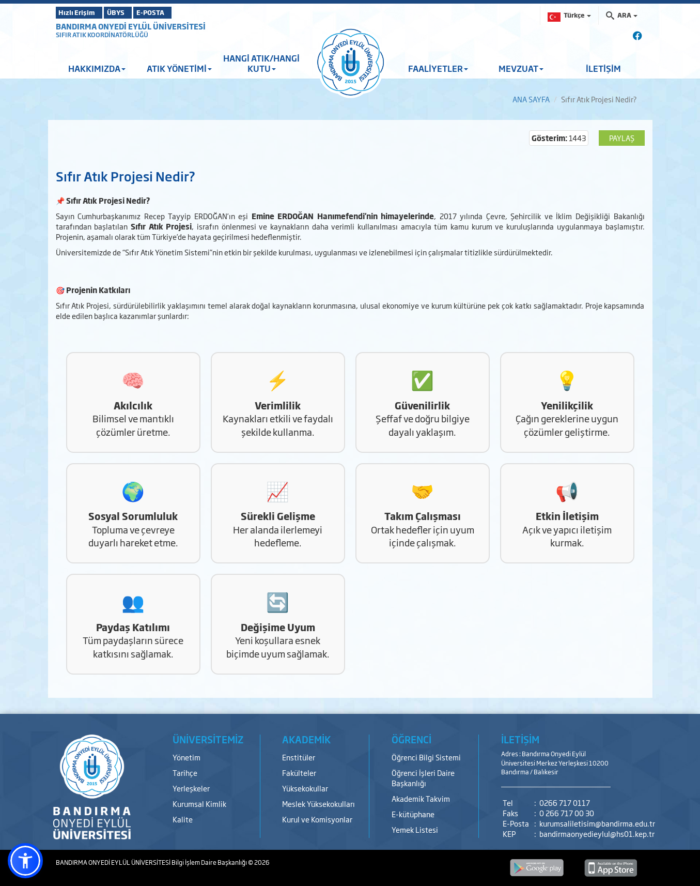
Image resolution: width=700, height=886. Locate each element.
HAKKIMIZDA (97, 68)
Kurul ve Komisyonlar (317, 819)
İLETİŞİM (603, 68)
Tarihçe (185, 772)
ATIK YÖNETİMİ (179, 68)
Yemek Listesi (415, 829)
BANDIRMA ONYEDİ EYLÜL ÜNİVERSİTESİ (131, 26)
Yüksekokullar (305, 788)
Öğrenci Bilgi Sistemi (426, 757)
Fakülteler (299, 772)
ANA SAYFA (531, 99)
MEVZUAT (521, 68)
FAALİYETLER (438, 68)
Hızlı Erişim (81, 12)
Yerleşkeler (191, 788)
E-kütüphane (413, 813)
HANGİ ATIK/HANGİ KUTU (261, 63)
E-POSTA (180, 12)
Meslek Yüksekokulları (318, 803)
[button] (25, 861)
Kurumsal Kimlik (199, 803)
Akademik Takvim (421, 798)
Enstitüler (298, 757)
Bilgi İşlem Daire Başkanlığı (210, 862)
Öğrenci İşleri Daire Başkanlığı (423, 777)
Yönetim (186, 757)
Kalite (183, 819)
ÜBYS (132, 12)
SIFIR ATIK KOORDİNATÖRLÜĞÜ (102, 34)
